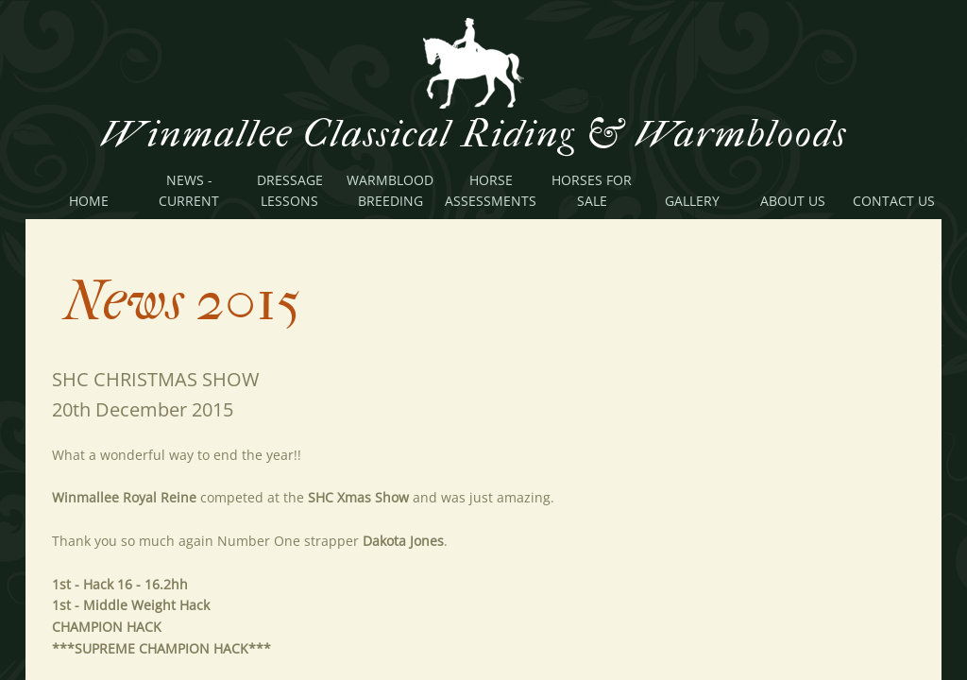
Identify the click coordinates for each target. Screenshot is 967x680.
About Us (792, 201)
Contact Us (894, 201)
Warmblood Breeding (390, 190)
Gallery (692, 201)
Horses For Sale (591, 190)
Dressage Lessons (290, 190)
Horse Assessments (490, 190)
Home (89, 201)
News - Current (189, 190)
